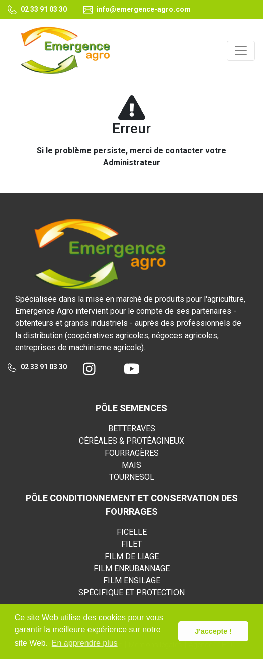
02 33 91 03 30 (37, 367)
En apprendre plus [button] (85, 643)
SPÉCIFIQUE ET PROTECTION (131, 592)
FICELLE (132, 532)
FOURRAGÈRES (132, 453)
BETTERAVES (131, 428)
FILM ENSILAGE (131, 580)
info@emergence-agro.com (137, 9)
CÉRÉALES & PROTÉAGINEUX (131, 441)
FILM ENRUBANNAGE (132, 568)
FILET (131, 544)
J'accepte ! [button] (213, 631)
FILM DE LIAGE (132, 556)
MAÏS (131, 465)
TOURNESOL (131, 477)
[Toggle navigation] (241, 51)
